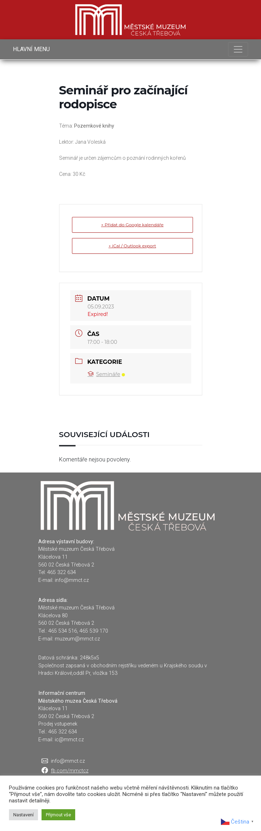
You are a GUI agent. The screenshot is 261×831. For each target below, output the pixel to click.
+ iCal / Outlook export (132, 245)
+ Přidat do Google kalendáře (132, 224)
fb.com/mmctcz (69, 771)
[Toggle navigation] (238, 49)
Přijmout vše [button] (58, 814)
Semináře (106, 374)
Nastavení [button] (23, 814)
